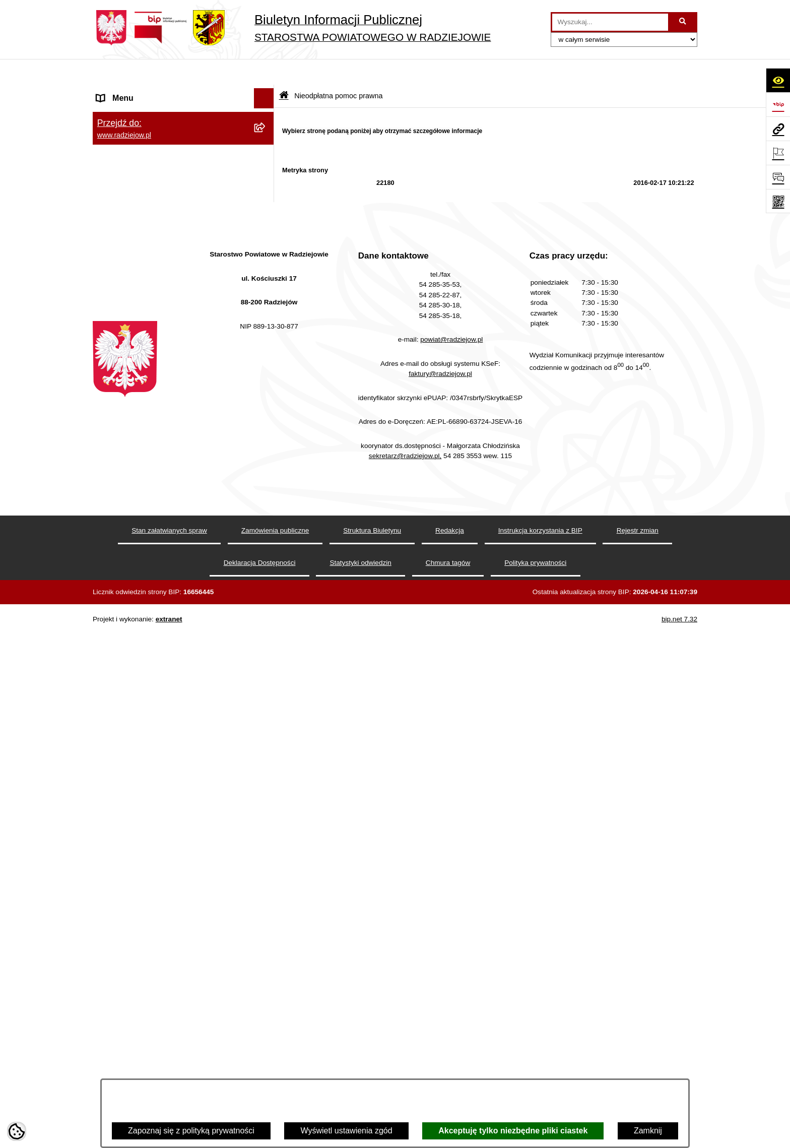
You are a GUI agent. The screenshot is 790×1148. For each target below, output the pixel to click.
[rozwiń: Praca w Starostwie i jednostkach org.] (266, 206)
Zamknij (648, 1130)
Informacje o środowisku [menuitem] (140, 225)
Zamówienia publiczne (275, 1067)
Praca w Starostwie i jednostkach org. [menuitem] (164, 205)
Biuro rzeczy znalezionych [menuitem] (143, 407)
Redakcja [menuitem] (113, 133)
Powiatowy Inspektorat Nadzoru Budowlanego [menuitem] (153, 251)
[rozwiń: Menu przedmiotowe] (266, 113)
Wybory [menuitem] (110, 386)
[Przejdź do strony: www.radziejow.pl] (778, 128)
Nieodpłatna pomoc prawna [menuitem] (146, 427)
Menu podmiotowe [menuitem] (130, 92)
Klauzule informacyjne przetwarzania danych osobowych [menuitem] (162, 179)
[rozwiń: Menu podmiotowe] (266, 93)
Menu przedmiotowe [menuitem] (133, 112)
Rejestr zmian (638, 1067)
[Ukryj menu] (264, 72)
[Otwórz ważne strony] (778, 153)
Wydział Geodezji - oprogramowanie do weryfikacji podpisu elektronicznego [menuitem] (167, 316)
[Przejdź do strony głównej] (292, 27)
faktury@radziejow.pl (440, 910)
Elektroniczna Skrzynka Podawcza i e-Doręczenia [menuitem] (165, 284)
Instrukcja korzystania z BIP (540, 1067)
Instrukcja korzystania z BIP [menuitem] (146, 153)
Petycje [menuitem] (110, 587)
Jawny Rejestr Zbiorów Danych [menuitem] (152, 647)
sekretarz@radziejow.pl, (405, 993)
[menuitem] (183, 453)
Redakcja (449, 1067)
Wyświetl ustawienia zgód (346, 1130)
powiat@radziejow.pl (451, 876)
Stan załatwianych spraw (169, 1067)
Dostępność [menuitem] (118, 687)
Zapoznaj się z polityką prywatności (191, 1130)
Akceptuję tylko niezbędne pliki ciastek (512, 1130)
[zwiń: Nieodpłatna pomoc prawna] (266, 427)
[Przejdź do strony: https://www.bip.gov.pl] (778, 104)
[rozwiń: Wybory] (266, 387)
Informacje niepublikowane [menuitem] (144, 627)
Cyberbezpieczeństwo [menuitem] (136, 667)
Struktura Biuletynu (372, 1067)
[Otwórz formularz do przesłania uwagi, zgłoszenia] (778, 177)
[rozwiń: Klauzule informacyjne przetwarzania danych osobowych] (266, 173)
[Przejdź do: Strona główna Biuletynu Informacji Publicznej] (284, 70)
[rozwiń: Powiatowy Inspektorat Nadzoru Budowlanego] (266, 246)
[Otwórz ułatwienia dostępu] (778, 80)
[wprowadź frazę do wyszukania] (610, 22)
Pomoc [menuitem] (109, 607)
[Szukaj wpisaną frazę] (683, 22)
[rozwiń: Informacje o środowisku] (266, 226)
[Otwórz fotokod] (778, 201)
